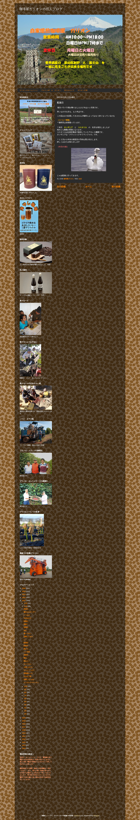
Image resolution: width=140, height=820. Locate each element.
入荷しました (28, 667)
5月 (25, 702)
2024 (24, 591)
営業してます (28, 636)
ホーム (88, 186)
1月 (25, 714)
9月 (25, 689)
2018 (24, 724)
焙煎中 (26, 646)
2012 (24, 742)
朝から (26, 649)
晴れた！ (27, 661)
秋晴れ (26, 621)
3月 (25, 708)
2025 (24, 588)
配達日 (26, 643)
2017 (24, 727)
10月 (26, 686)
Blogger (96, 816)
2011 (24, 745)
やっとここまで (29, 670)
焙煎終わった (28, 673)
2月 (25, 711)
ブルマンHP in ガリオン (51, 90)
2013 (24, 739)
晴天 (25, 658)
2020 (24, 718)
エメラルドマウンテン (31, 682)
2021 (24, 600)
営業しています (29, 679)
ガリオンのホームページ (29, 90)
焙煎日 (26, 609)
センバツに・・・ (30, 664)
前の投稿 (116, 186)
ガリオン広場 (82, 90)
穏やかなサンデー (30, 612)
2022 (24, 597)
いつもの (27, 615)
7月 (25, 695)
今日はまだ (27, 618)
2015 (24, 733)
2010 (24, 748)
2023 (24, 594)
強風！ (26, 624)
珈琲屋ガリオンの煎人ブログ (41, 9)
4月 (25, 705)
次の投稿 (61, 186)
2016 (24, 730)
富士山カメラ (69, 90)
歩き (25, 630)
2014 (24, 736)
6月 (25, 698)
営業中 (26, 627)
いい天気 (27, 652)
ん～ (25, 639)
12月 (26, 603)
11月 (26, 606)
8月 (25, 692)
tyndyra (77, 816)
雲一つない (27, 633)
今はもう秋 (27, 676)
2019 (24, 721)
